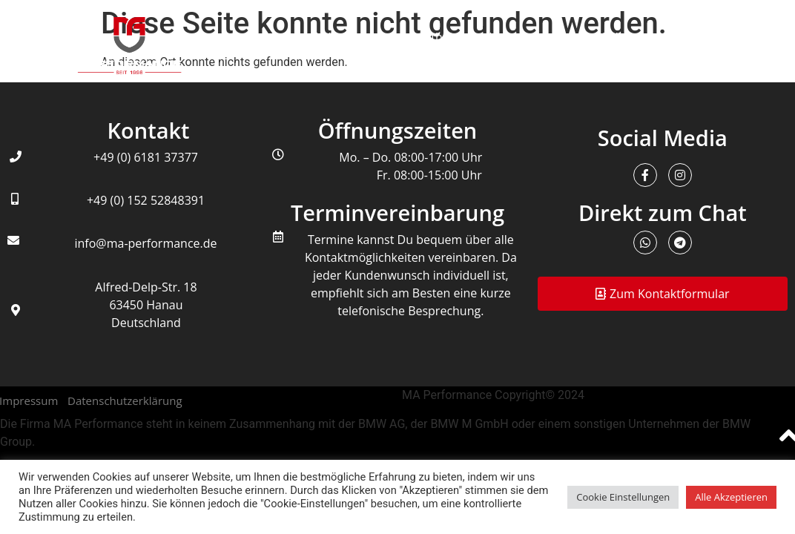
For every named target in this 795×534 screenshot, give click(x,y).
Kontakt (694, 37)
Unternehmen (528, 37)
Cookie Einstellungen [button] (623, 497)
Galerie (619, 37)
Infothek (432, 37)
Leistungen (345, 37)
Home (265, 37)
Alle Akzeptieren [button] (731, 497)
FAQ (760, 37)
